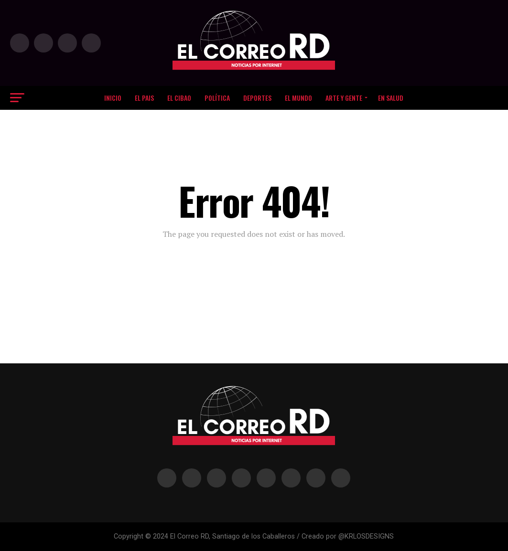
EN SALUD (390, 98)
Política (217, 98)
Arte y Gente (343, 98)
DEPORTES (257, 98)
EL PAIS (144, 98)
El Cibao (179, 98)
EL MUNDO (298, 98)
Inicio (112, 98)
